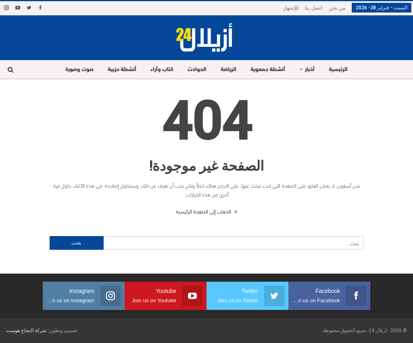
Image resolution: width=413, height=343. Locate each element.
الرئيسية (338, 70)
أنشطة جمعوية (267, 70)
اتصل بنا (314, 8)
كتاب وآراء (161, 70)
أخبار (310, 70)
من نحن (337, 8)
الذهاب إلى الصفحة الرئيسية (206, 211)
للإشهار (291, 8)
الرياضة (228, 70)
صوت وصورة (79, 70)
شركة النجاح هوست (26, 330)
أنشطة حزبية (122, 70)
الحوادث (197, 70)
